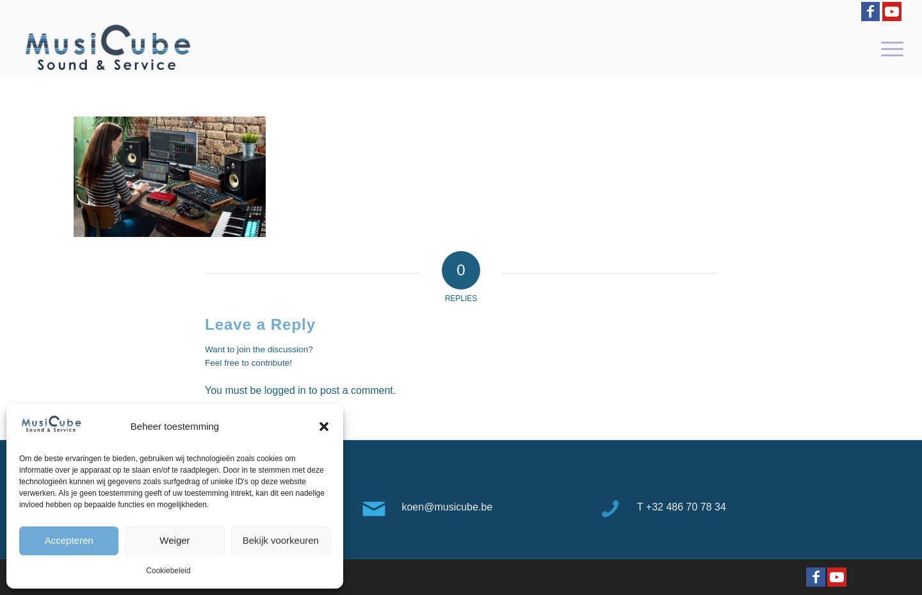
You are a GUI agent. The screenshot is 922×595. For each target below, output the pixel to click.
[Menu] (888, 48)
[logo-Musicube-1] (108, 48)
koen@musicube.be (446, 506)
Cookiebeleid (168, 570)
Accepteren (69, 540)
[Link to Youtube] (892, 11)
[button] (324, 426)
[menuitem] (888, 48)
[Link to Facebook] (870, 11)
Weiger (174, 540)
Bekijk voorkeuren (281, 540)
